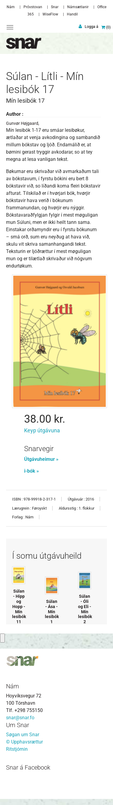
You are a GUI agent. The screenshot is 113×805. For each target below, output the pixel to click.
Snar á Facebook (28, 767)
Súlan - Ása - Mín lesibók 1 (52, 611)
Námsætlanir (78, 7)
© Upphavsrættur (24, 742)
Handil (72, 14)
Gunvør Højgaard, (22, 123)
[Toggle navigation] (10, 27)
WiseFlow (50, 14)
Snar (54, 7)
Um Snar (17, 725)
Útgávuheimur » (41, 459)
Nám (11, 7)
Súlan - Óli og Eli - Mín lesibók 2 (85, 609)
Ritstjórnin (17, 749)
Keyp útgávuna (42, 430)
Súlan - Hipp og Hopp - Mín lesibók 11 (19, 606)
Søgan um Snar (22, 734)
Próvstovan (33, 7)
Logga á (91, 26)
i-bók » (31, 471)
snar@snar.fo (20, 717)
